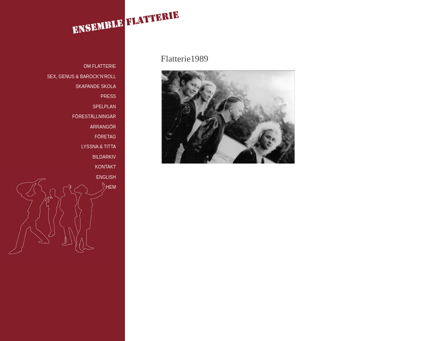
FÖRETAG (105, 136)
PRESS (108, 96)
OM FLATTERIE (100, 66)
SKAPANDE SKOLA (95, 86)
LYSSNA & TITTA (98, 146)
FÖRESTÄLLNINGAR (94, 116)
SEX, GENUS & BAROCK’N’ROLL (81, 76)
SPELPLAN (104, 106)
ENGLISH (106, 177)
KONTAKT (105, 166)
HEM (111, 187)
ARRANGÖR (103, 126)
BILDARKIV (104, 157)
